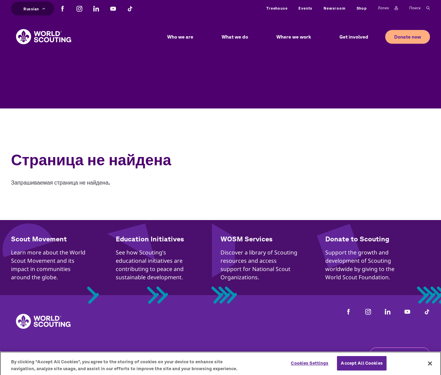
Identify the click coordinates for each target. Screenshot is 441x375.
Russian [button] (34, 8)
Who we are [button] (180, 37)
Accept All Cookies (361, 365)
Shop (362, 8)
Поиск (419, 8)
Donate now (407, 37)
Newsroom (334, 8)
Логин (388, 8)
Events (305, 8)
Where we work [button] (293, 37)
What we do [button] (235, 37)
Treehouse (276, 8)
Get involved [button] (353, 37)
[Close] (430, 365)
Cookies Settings (309, 365)
